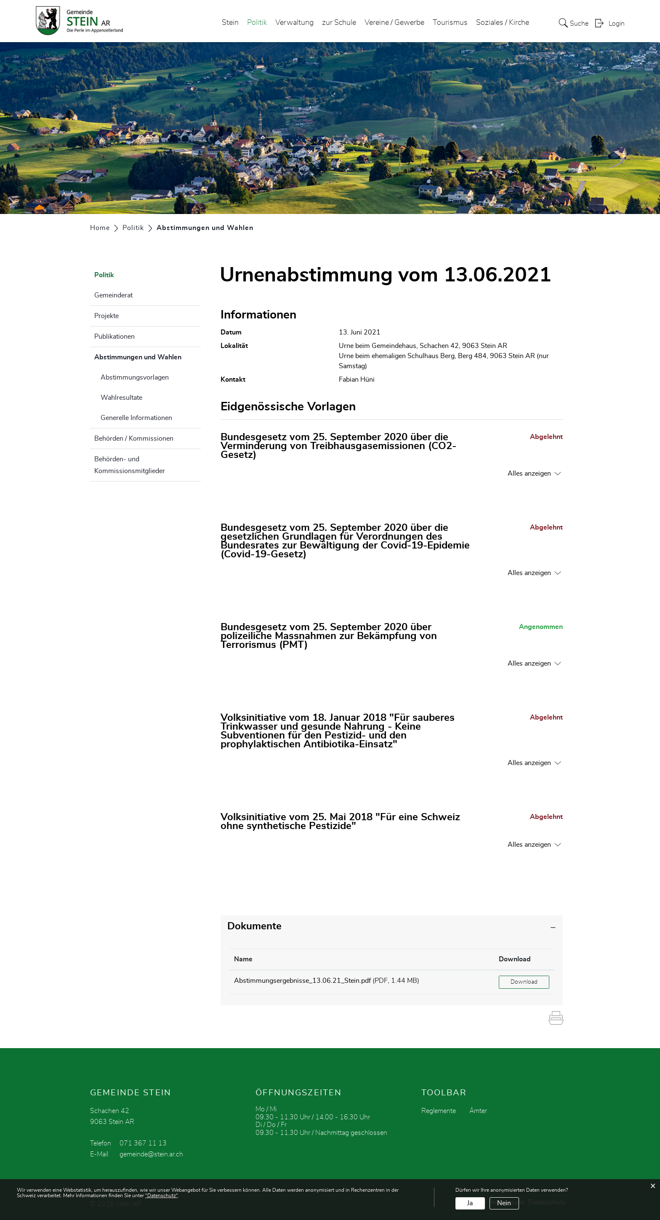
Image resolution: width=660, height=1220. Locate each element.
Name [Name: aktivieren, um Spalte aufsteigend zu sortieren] (243, 959)
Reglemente (438, 1111)
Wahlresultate (121, 397)
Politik (257, 23)
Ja (470, 1203)
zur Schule (339, 23)
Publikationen (114, 336)
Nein (504, 1203)
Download (524, 982)
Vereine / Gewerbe (394, 23)
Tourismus (450, 23)
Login (617, 23)
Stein (230, 23)
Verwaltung (294, 23)
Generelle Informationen (136, 418)
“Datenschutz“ (161, 1195)
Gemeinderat (113, 295)
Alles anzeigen (529, 473)
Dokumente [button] (254, 926)
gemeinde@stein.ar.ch (151, 1154)
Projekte (106, 316)
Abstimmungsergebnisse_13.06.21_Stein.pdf (302, 980)
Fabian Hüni (357, 379)
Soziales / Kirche (502, 23)
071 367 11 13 (143, 1143)
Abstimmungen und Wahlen (147, 356)
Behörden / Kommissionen (133, 438)
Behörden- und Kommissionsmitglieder (129, 465)
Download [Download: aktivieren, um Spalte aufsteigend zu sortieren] (515, 959)
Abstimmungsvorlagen (135, 377)
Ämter (478, 1111)
